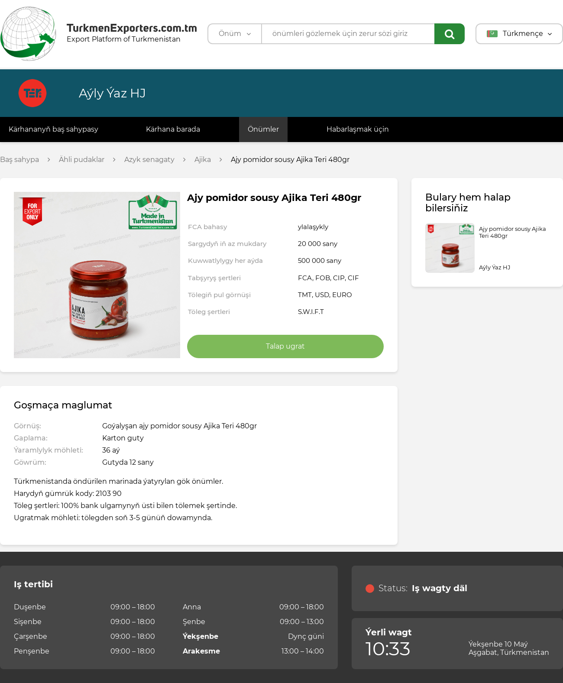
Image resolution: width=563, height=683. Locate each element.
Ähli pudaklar (81, 160)
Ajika (202, 160)
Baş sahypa (19, 160)
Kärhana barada (173, 129)
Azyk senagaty (149, 160)
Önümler (263, 129)
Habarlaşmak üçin (358, 129)
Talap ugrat (285, 346)
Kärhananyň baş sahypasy (53, 129)
